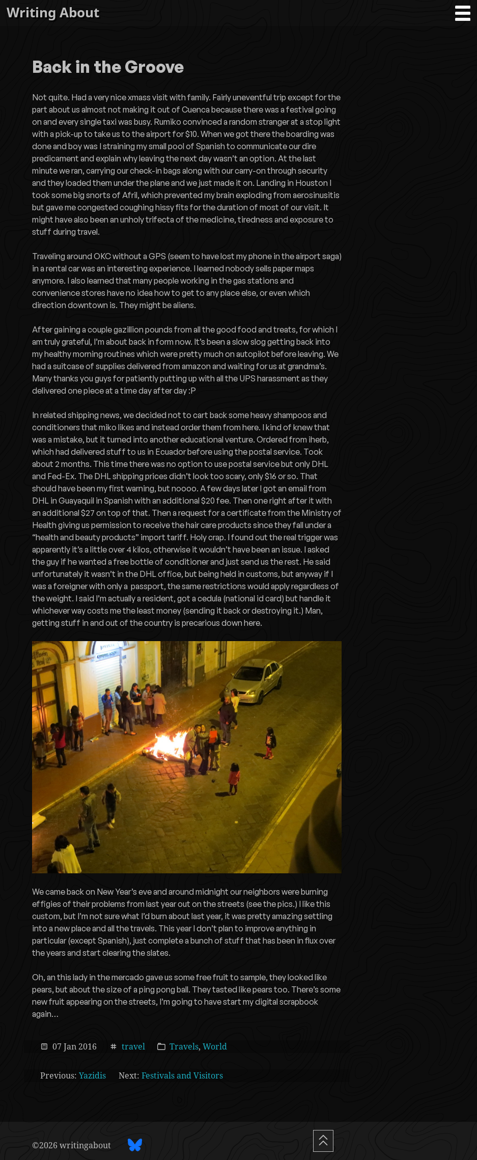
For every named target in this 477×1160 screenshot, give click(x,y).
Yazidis (92, 1075)
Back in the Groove (108, 68)
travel (133, 1046)
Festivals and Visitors (182, 1075)
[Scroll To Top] (323, 1141)
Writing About (53, 12)
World (215, 1046)
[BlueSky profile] (135, 1145)
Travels (184, 1046)
